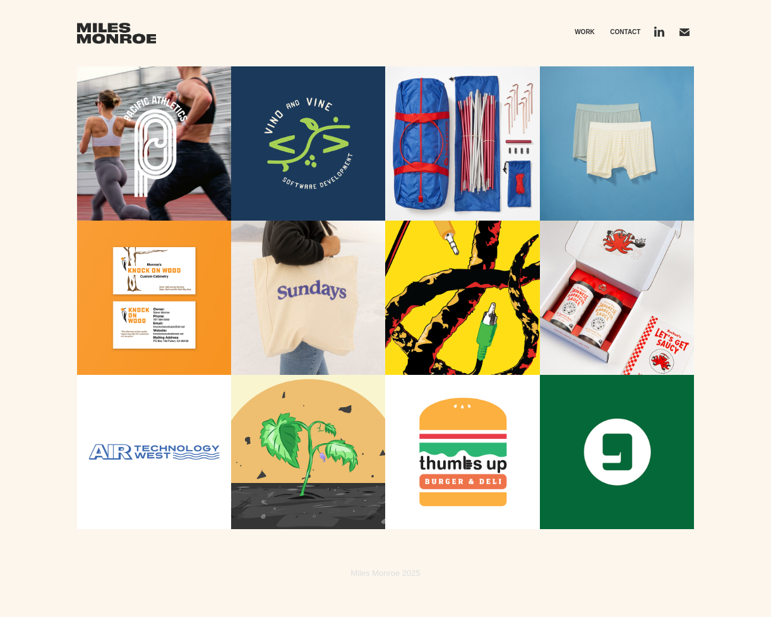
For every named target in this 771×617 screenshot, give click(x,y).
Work (585, 31)
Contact (625, 31)
